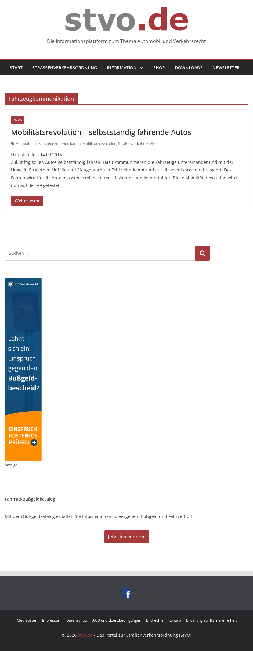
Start (16, 67)
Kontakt (174, 620)
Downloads (189, 67)
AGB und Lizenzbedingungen (116, 620)
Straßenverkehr (131, 143)
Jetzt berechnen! (127, 536)
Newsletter (226, 67)
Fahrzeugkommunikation (59, 143)
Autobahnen (26, 143)
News (17, 119)
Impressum (51, 620)
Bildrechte (155, 620)
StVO (150, 143)
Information (122, 67)
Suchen (203, 253)
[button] (140, 67)
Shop (159, 67)
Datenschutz (77, 620)
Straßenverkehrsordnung (64, 67)
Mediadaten (27, 620)
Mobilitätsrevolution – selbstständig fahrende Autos (101, 132)
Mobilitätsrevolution (99, 143)
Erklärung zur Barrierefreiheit (211, 620)
